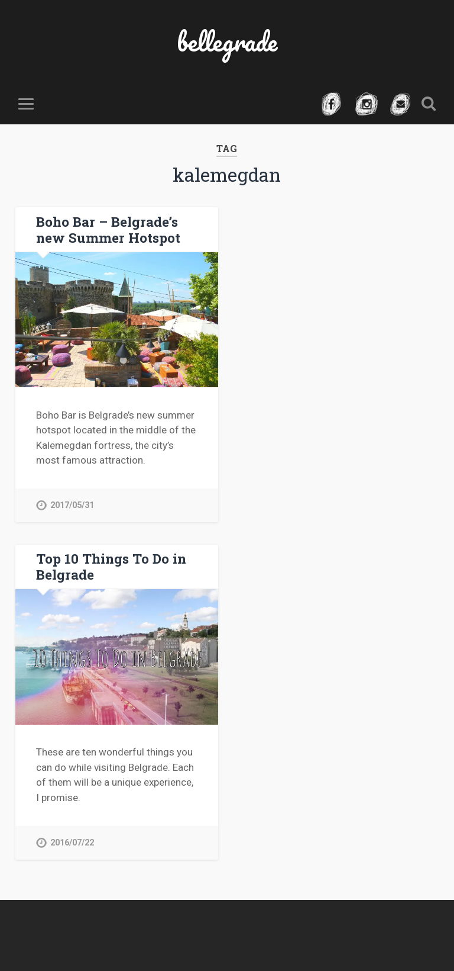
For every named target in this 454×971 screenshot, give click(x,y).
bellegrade (227, 41)
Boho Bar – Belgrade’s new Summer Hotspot (108, 229)
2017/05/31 (72, 505)
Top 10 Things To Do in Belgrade (111, 566)
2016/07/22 (72, 843)
